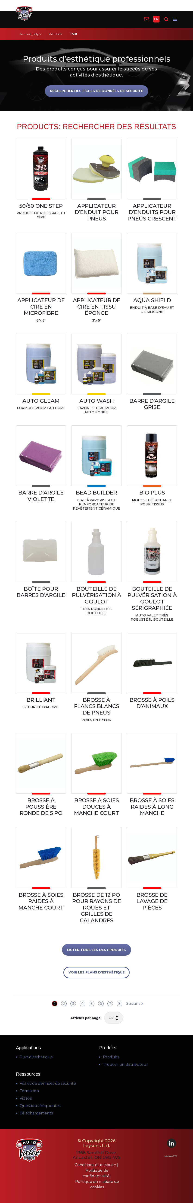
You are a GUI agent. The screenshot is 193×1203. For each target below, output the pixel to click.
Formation (29, 1091)
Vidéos (26, 1098)
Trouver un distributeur (125, 1064)
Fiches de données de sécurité (48, 1083)
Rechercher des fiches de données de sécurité (96, 91)
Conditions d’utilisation (96, 1165)
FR (156, 19)
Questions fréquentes (40, 1106)
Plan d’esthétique (36, 1057)
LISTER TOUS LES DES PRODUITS (96, 950)
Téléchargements (36, 1113)
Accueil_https (30, 34)
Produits (55, 34)
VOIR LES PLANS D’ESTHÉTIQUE (96, 972)
